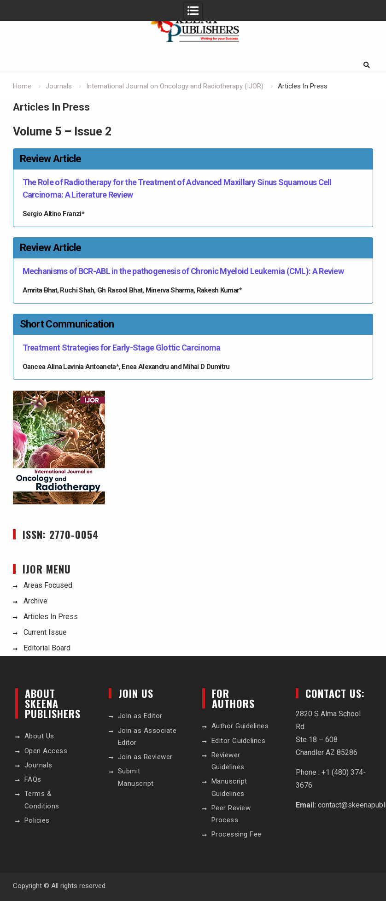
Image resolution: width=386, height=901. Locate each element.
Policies (37, 820)
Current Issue (45, 632)
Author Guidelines (240, 726)
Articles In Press (50, 616)
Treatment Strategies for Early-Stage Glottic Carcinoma (122, 347)
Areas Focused (47, 585)
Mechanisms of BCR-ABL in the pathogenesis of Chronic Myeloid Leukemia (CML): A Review (183, 271)
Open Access (46, 751)
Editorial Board (46, 648)
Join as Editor (140, 716)
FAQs (32, 779)
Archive (35, 601)
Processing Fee (236, 834)
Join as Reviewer (145, 757)
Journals (38, 765)
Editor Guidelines (238, 741)
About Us (39, 736)
